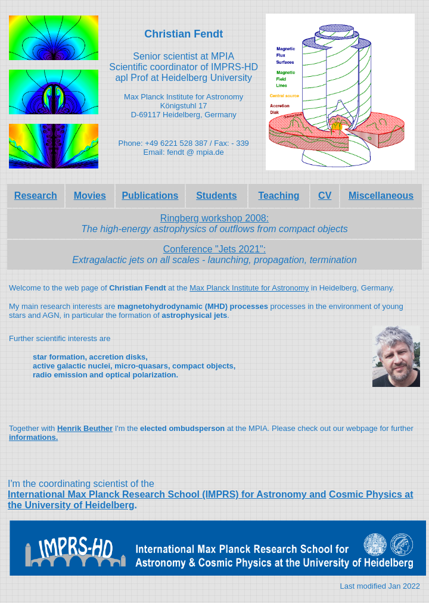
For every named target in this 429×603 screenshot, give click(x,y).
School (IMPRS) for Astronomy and (247, 494)
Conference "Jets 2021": (214, 249)
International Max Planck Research (88, 494)
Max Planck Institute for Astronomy (249, 287)
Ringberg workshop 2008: (214, 218)
